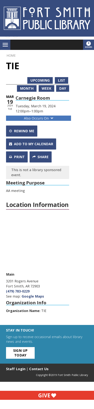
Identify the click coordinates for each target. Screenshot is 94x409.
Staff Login (15, 369)
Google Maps (33, 296)
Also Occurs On (39, 118)
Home (11, 55)
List (61, 80)
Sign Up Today (20, 352)
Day (62, 88)
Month (27, 88)
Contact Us (38, 369)
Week (46, 88)
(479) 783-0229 (18, 291)
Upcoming (40, 80)
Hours (89, 45)
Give (47, 395)
